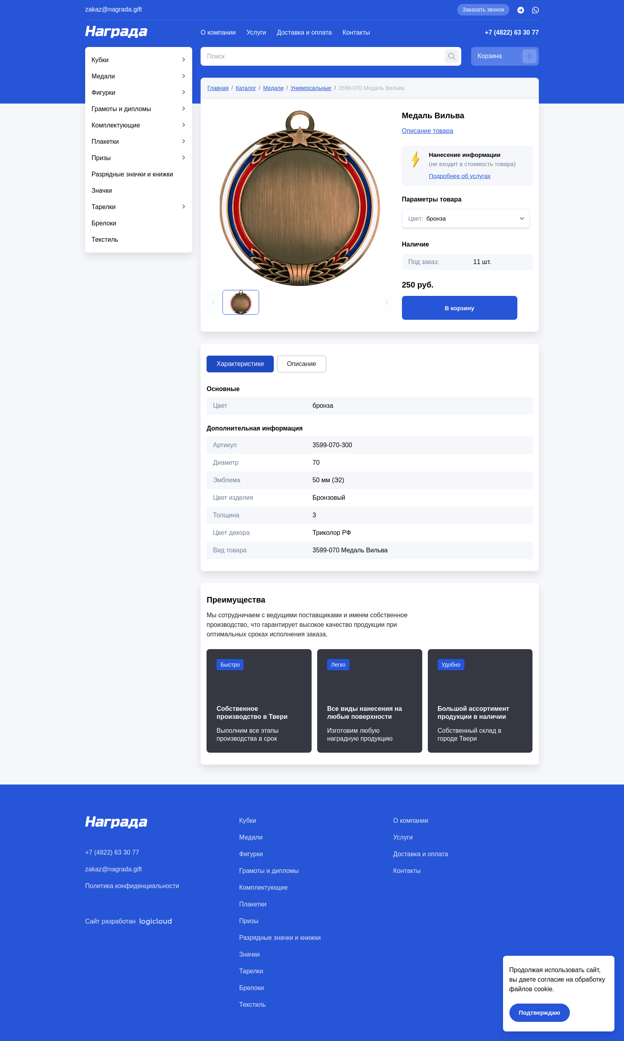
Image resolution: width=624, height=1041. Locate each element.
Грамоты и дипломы (121, 109)
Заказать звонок (483, 9)
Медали (103, 76)
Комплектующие (116, 125)
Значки (102, 190)
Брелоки (104, 223)
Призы (101, 158)
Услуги (256, 32)
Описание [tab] (301, 363)
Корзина (507, 56)
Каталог (246, 88)
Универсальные (311, 88)
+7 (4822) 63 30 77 (512, 32)
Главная (217, 88)
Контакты (356, 32)
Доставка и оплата (304, 32)
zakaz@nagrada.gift (113, 9)
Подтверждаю (539, 1012)
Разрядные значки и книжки (132, 174)
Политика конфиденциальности (132, 886)
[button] (213, 302)
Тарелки (104, 207)
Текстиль (105, 239)
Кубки (100, 60)
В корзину (459, 308)
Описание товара (427, 130)
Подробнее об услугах (460, 175)
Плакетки (105, 141)
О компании (218, 32)
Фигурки (103, 92)
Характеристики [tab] (240, 363)
